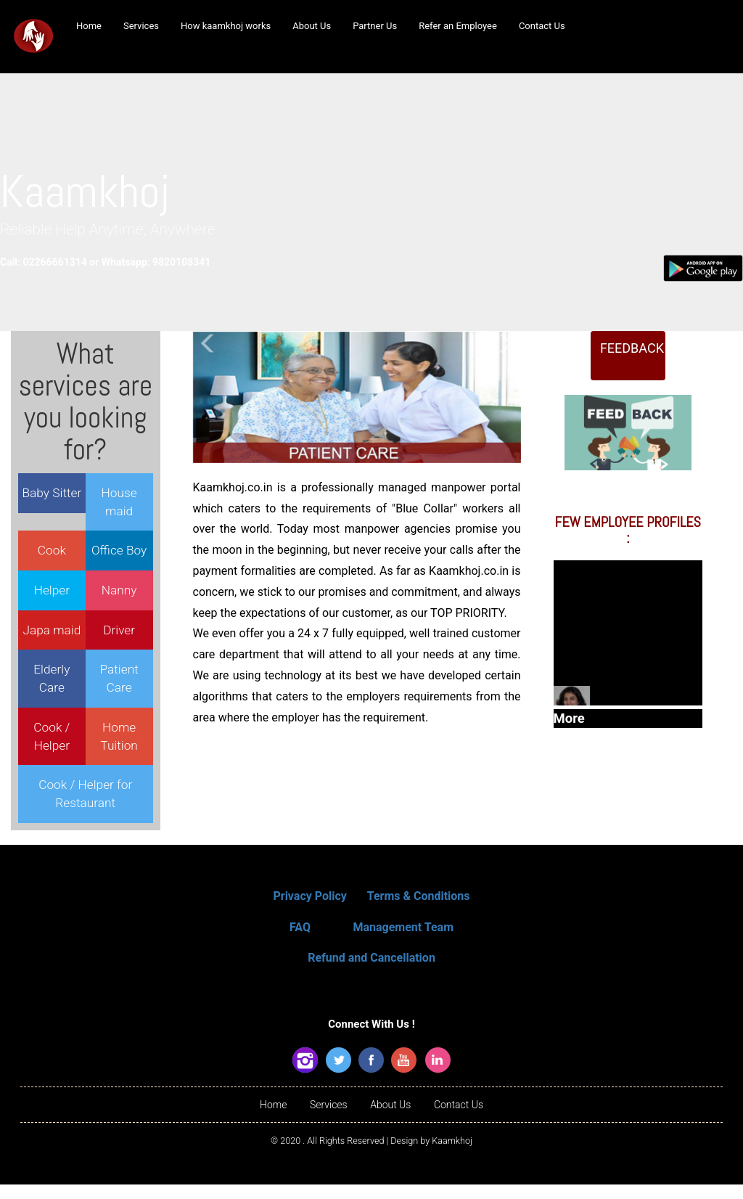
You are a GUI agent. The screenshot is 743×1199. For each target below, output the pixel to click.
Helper (52, 593)
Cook (52, 554)
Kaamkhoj (452, 1155)
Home (273, 1119)
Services (329, 1119)
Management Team (403, 942)
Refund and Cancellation (371, 972)
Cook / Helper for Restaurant (85, 797)
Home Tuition (119, 740)
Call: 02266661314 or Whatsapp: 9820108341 (115, 265)
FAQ (300, 942)
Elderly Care (51, 682)
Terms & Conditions (418, 910)
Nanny (119, 593)
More (628, 724)
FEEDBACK (632, 372)
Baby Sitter (52, 496)
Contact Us (458, 1119)
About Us (390, 1119)
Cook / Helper (51, 740)
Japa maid (51, 633)
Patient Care (119, 682)
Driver (119, 633)
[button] (208, 401)
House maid (119, 505)
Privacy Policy (309, 910)
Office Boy (119, 554)
